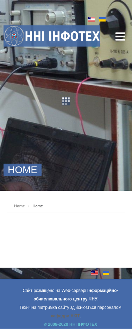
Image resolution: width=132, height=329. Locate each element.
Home (19, 206)
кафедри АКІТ (65, 315)
